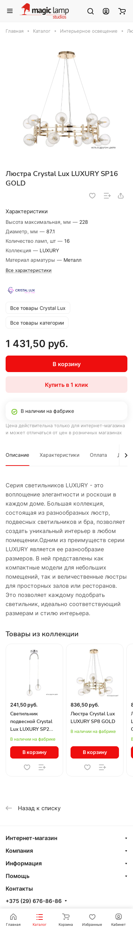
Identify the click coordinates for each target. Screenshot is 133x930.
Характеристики (59, 455)
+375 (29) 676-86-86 (34, 901)
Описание (17, 455)
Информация (24, 863)
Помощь (17, 875)
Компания (19, 850)
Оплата (98, 455)
